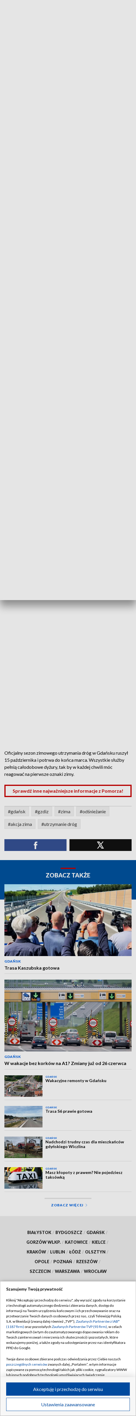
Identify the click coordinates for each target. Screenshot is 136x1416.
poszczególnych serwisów (26, 1364)
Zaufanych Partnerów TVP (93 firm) (79, 1326)
